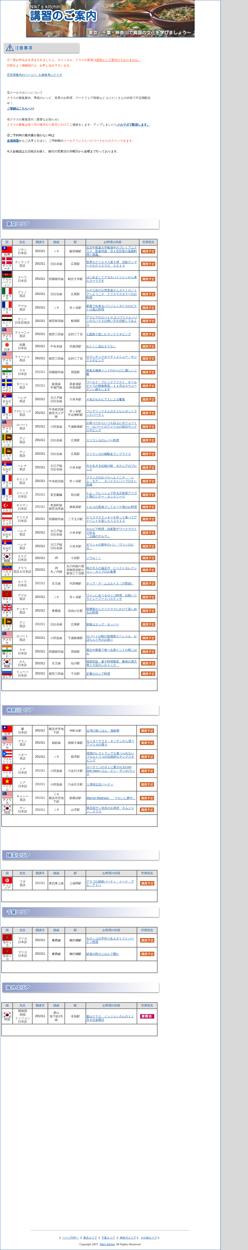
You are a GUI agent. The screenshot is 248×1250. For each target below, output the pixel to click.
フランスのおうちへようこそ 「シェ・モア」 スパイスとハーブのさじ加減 (111, 481)
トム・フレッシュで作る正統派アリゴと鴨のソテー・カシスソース (111, 494)
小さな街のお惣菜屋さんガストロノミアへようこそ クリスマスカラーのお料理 (111, 294)
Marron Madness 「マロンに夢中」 (111, 798)
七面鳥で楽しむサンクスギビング (108, 334)
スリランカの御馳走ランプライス (108, 454)
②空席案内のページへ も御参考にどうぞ (34, 75)
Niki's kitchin (107, 1244)
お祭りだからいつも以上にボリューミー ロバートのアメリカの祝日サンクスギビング (111, 426)
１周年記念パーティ (100, 784)
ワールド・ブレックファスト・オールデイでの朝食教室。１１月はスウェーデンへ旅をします (111, 385)
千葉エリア (108, 1237)
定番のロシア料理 (98, 673)
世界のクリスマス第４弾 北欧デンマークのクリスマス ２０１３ (111, 263)
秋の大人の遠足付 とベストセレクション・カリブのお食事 (111, 569)
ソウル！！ (93, 558)
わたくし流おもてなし (101, 346)
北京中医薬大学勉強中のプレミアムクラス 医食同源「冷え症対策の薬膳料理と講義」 (111, 251)
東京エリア (90, 1237)
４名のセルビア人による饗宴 (105, 399)
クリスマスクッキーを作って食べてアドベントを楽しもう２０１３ (111, 519)
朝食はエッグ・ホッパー (102, 624)
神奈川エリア (128, 1237)
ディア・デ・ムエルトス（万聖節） (110, 583)
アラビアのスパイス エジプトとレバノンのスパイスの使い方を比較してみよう (112, 321)
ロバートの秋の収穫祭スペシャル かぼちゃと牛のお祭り (111, 638)
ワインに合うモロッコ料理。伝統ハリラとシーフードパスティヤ (111, 597)
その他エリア (149, 1237)
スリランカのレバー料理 (102, 440)
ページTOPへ (70, 1237)
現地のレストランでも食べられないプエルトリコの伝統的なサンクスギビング (110, 756)
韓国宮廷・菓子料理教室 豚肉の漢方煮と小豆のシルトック (111, 663)
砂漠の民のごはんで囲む (102, 954)
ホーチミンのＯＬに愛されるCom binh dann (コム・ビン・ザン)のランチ (111, 770)
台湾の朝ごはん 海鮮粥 (103, 730)
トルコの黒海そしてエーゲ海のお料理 (111, 507)
